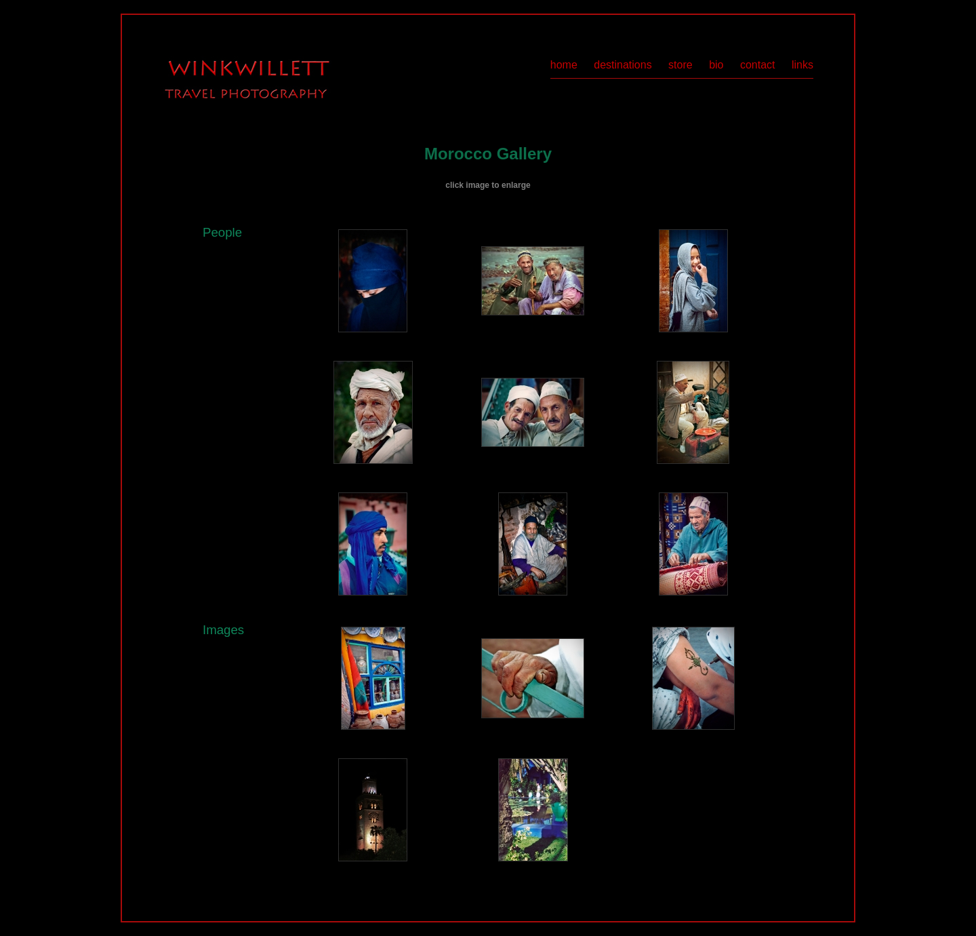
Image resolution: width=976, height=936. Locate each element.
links (802, 65)
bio (716, 65)
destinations (622, 65)
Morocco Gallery (488, 153)
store (680, 65)
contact (757, 65)
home (563, 65)
